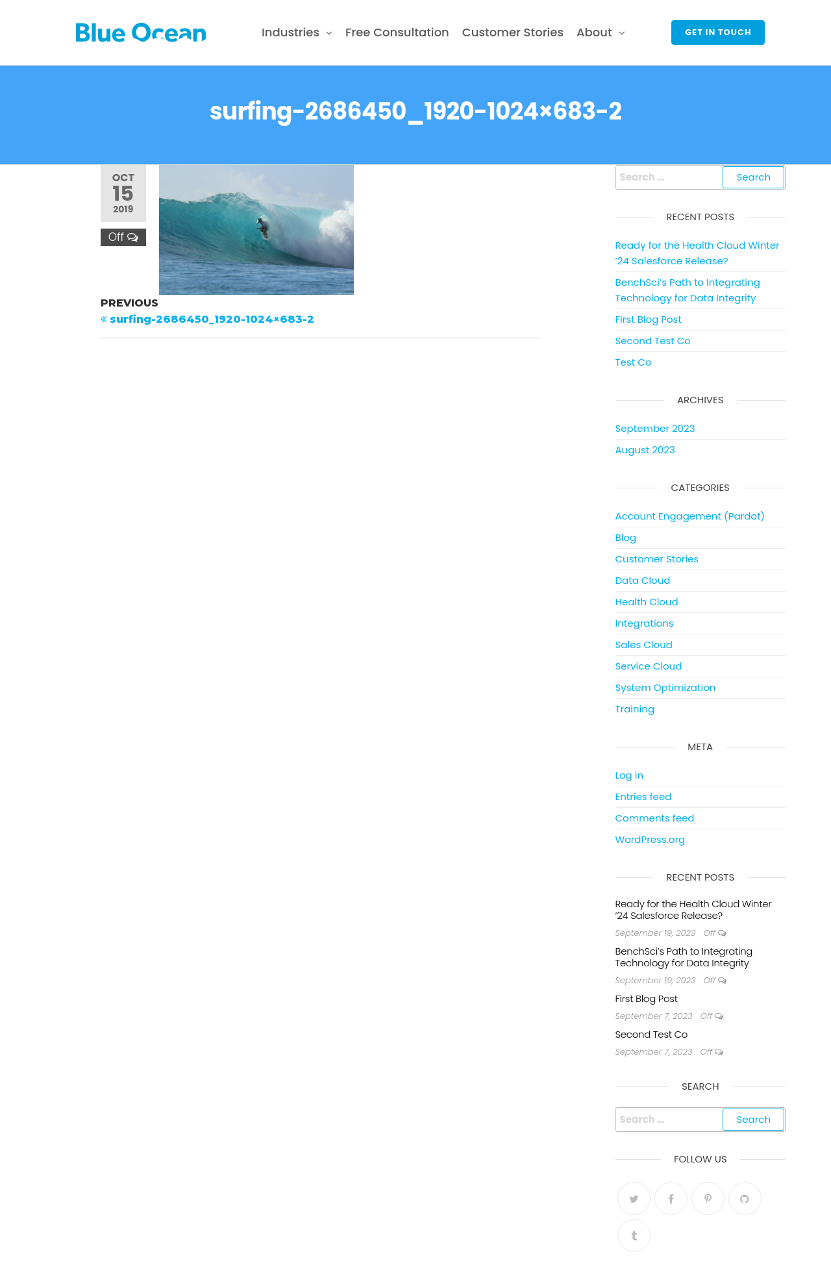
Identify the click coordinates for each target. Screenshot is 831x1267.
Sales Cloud (644, 644)
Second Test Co (653, 340)
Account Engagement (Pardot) (690, 516)
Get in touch (718, 32)
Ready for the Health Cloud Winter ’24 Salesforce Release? (693, 909)
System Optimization (665, 687)
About (594, 32)
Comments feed (655, 818)
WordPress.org (650, 839)
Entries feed (643, 796)
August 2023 (645, 450)
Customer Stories (513, 32)
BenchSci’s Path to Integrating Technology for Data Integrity (684, 957)
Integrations (644, 623)
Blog (626, 537)
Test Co (633, 362)
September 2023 (655, 428)
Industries (290, 32)
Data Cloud (643, 580)
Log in (629, 775)
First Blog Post (648, 319)
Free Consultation (397, 32)
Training (635, 709)
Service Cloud (648, 666)
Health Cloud (646, 601)
